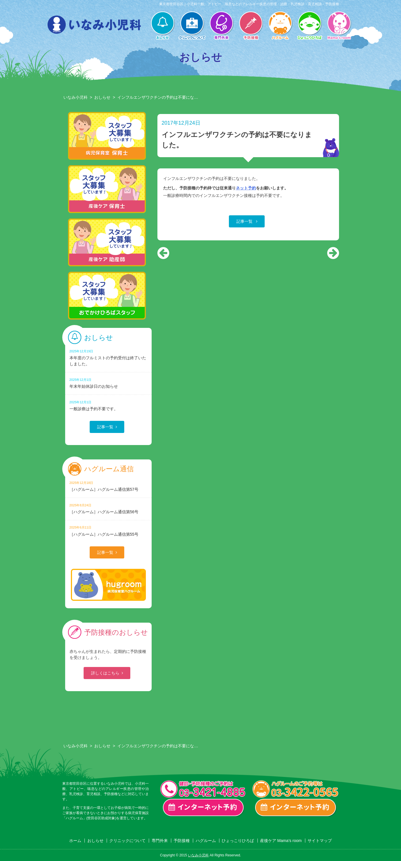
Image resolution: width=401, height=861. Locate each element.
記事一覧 (245, 221)
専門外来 (221, 26)
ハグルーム (280, 26)
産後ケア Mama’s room (339, 26)
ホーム (75, 841)
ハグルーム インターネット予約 (295, 808)
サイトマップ (320, 841)
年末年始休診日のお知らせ (108, 383)
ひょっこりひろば (309, 26)
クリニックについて (192, 26)
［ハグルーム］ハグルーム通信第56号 (108, 508)
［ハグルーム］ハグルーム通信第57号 (108, 486)
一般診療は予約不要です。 (108, 405)
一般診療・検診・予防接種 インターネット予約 (203, 808)
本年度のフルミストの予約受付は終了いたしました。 (108, 357)
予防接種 (251, 26)
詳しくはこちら (105, 673)
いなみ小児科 (75, 97)
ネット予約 (246, 188)
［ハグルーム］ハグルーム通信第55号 (108, 530)
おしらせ (162, 26)
